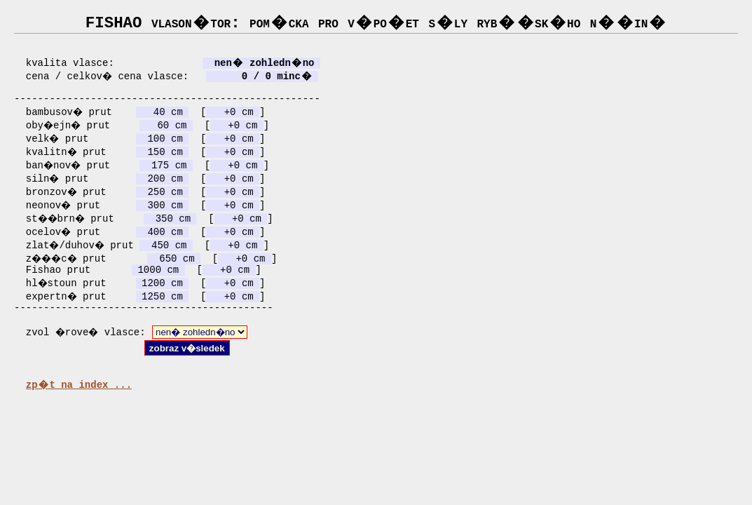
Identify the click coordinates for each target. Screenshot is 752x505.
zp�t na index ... (79, 398)
